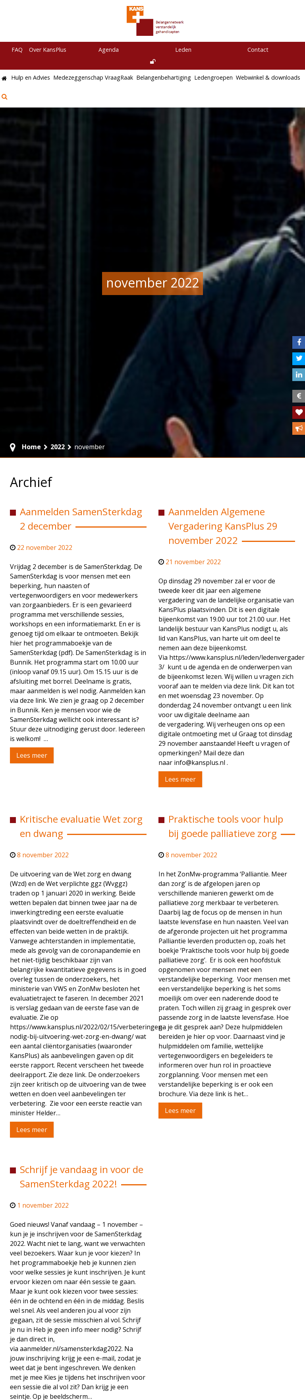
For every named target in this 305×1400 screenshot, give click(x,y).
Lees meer (31, 755)
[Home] (5, 79)
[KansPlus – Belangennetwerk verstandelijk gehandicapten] (156, 21)
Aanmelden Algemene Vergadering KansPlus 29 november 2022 (223, 526)
